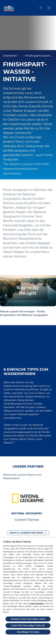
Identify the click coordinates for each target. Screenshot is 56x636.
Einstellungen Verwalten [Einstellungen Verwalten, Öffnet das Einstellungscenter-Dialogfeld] (28, 632)
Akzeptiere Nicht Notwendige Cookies (28, 619)
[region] (28, 586)
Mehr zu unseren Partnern (26, 532)
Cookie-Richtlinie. (36, 603)
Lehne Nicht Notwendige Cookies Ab (28, 625)
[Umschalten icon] (41, 8)
